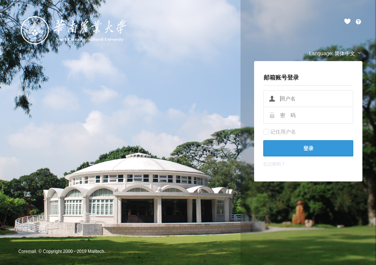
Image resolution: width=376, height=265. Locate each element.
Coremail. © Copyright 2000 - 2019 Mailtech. (61, 251)
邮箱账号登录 (281, 77)
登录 (308, 148)
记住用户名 (283, 132)
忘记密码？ (274, 164)
